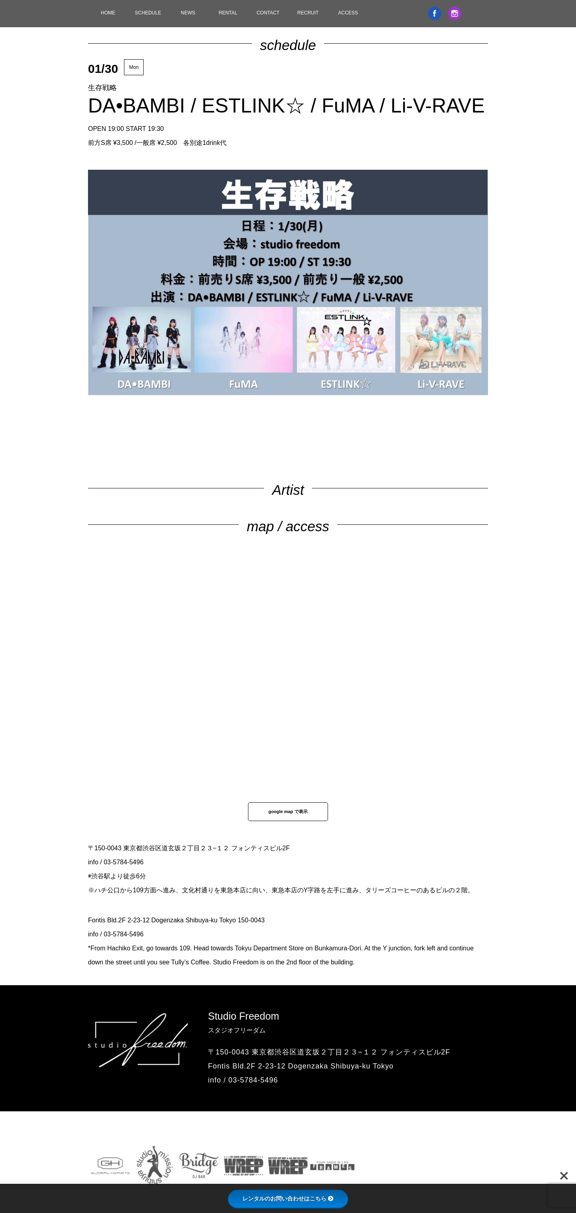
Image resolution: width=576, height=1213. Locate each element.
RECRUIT (307, 13)
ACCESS (348, 13)
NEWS (188, 13)
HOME (108, 13)
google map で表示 (288, 811)
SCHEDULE (148, 13)
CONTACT (267, 13)
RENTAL (228, 13)
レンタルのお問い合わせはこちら (288, 1198)
